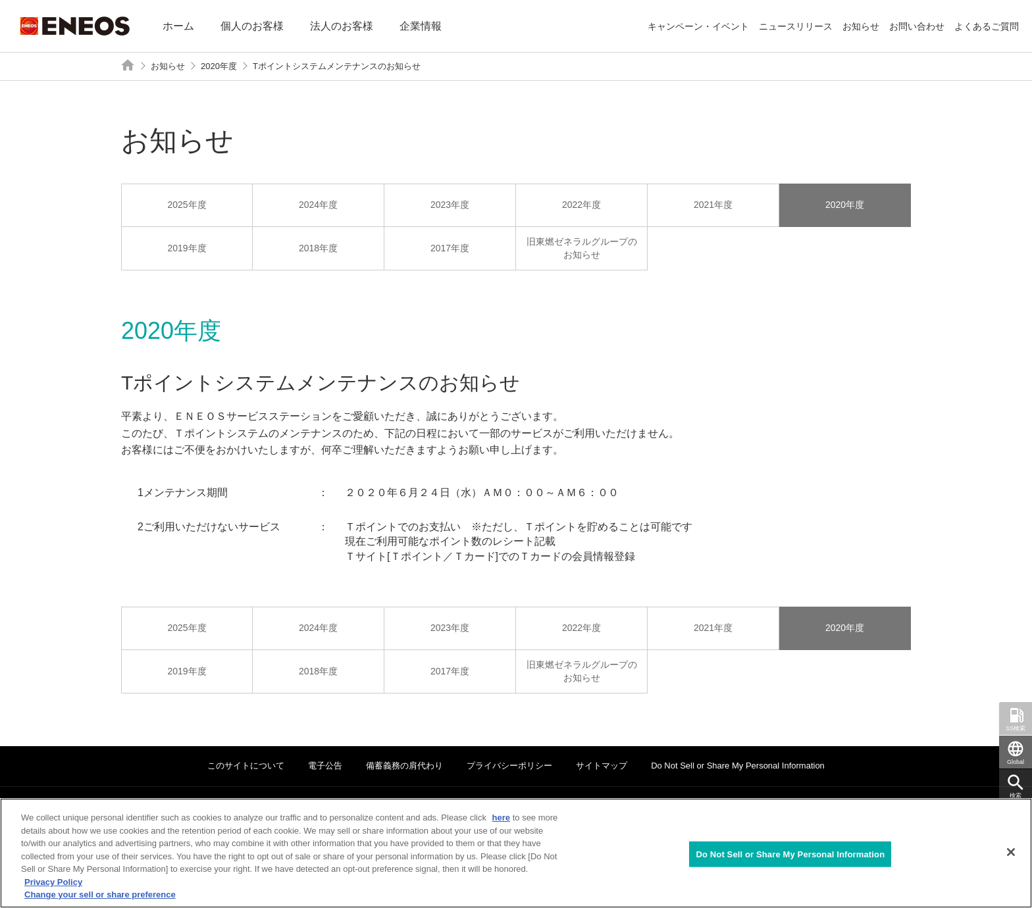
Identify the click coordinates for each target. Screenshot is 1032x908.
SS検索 (1015, 728)
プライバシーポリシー (509, 765)
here (501, 817)
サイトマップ (601, 765)
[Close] (1010, 852)
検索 (1015, 795)
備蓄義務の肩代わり (404, 765)
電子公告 (325, 765)
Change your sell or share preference (100, 894)
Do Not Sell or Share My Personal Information (738, 765)
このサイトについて (245, 765)
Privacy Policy (53, 882)
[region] (516, 853)
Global (1015, 762)
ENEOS (75, 26)
